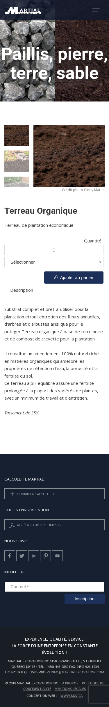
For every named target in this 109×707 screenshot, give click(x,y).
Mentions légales (70, 688)
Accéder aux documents (34, 525)
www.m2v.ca (71, 695)
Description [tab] (21, 290)
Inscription (84, 598)
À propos (70, 683)
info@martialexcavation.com (77, 672)
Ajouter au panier (73, 277)
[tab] (45, 291)
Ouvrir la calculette (31, 494)
